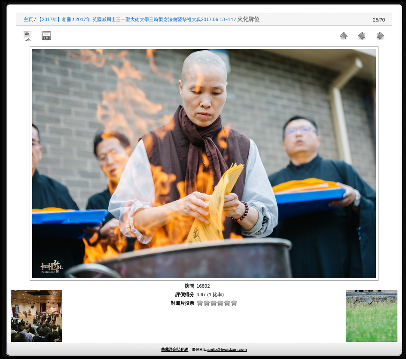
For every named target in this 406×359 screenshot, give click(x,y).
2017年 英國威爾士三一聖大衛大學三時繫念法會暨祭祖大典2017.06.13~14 (154, 19)
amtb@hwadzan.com (227, 349)
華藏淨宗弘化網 (174, 349)
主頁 (28, 19)
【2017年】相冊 (54, 19)
